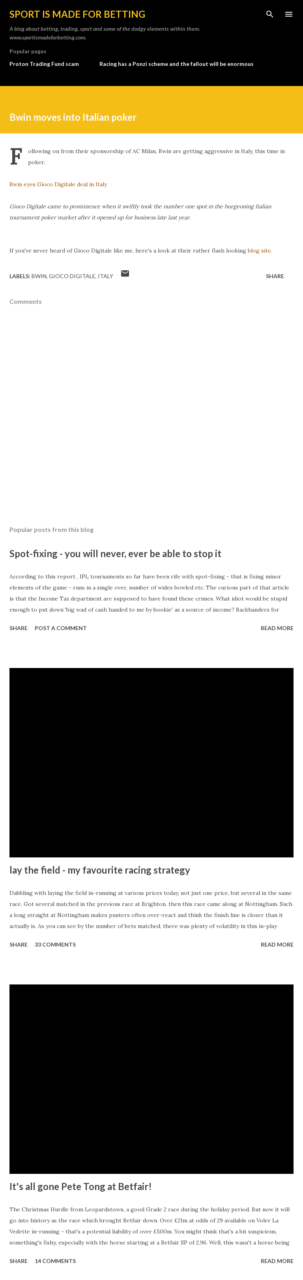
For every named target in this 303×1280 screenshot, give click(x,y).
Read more (277, 628)
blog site (259, 250)
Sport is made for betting (77, 14)
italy (105, 276)
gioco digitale (72, 276)
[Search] (270, 14)
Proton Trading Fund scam (44, 63)
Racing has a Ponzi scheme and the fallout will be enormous (176, 63)
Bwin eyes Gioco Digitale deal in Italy (58, 184)
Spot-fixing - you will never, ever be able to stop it (115, 553)
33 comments (55, 944)
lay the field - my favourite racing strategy (99, 870)
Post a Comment (61, 628)
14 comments (55, 1261)
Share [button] (275, 276)
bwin (39, 276)
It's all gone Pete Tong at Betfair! (80, 1186)
